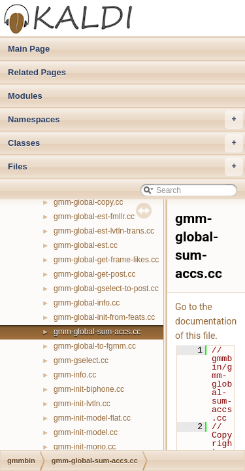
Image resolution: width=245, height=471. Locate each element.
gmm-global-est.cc (86, 245)
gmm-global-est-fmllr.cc (94, 216)
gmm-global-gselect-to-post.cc (106, 288)
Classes (125, 143)
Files (125, 167)
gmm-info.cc (75, 374)
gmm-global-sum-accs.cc (97, 331)
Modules (25, 96)
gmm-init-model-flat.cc (92, 418)
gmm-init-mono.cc (85, 446)
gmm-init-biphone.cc (89, 389)
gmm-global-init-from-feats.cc (104, 317)
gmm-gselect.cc (81, 360)
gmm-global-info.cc (87, 302)
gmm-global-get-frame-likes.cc (106, 259)
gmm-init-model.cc (86, 432)
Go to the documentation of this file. (206, 321)
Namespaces (125, 120)
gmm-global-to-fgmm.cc (95, 346)
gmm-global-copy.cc (88, 202)
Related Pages (37, 72)
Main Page (29, 49)
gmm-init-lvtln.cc (82, 403)
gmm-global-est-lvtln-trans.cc (104, 231)
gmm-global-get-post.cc (94, 274)
